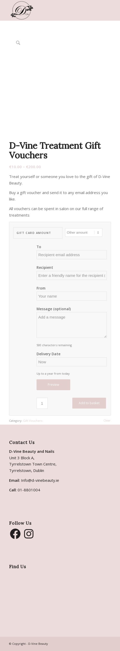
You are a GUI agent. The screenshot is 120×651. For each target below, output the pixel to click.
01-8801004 (29, 489)
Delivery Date (48, 353)
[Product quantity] (42, 403)
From (41, 288)
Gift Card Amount (34, 233)
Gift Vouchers (32, 421)
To (39, 246)
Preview (53, 384)
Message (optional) (54, 308)
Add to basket (89, 403)
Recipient (45, 267)
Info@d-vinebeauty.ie (40, 480)
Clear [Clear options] (107, 420)
